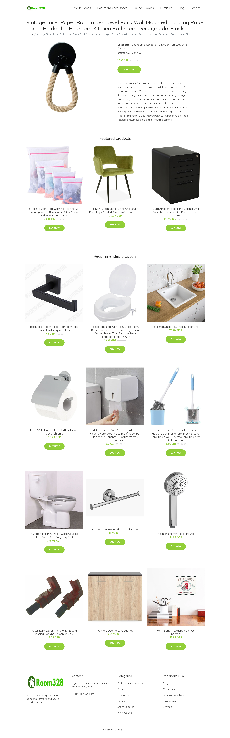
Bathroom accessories (145, 46)
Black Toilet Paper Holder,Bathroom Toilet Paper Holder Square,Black (54, 330)
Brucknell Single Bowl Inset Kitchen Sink (175, 329)
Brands (195, 9)
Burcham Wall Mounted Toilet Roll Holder (115, 531)
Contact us (169, 691)
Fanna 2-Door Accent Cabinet (115, 632)
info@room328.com (83, 696)
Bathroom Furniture (169, 46)
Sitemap (167, 709)
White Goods (82, 9)
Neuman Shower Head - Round (176, 536)
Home (29, 36)
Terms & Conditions (173, 697)
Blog (181, 9)
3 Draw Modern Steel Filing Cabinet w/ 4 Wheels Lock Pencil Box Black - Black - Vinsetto (176, 214)
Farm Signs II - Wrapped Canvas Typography (176, 634)
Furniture (166, 9)
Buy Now (129, 71)
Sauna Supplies (144, 9)
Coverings (123, 697)
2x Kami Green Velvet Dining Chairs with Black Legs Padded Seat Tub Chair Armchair (115, 212)
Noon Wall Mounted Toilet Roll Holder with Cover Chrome (54, 434)
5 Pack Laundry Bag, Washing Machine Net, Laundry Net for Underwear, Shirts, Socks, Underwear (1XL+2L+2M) (54, 214)
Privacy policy (170, 703)
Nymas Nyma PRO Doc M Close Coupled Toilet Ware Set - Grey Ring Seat (54, 537)
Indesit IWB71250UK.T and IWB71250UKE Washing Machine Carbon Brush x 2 (54, 634)
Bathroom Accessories (112, 9)
